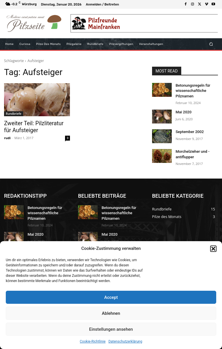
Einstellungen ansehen (111, 329)
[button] (213, 249)
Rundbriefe (13, 114)
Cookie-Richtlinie (93, 341)
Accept (111, 297)
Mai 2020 (182, 110)
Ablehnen (111, 313)
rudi (7, 136)
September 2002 (188, 130)
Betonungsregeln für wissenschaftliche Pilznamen (191, 90)
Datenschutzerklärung (125, 341)
